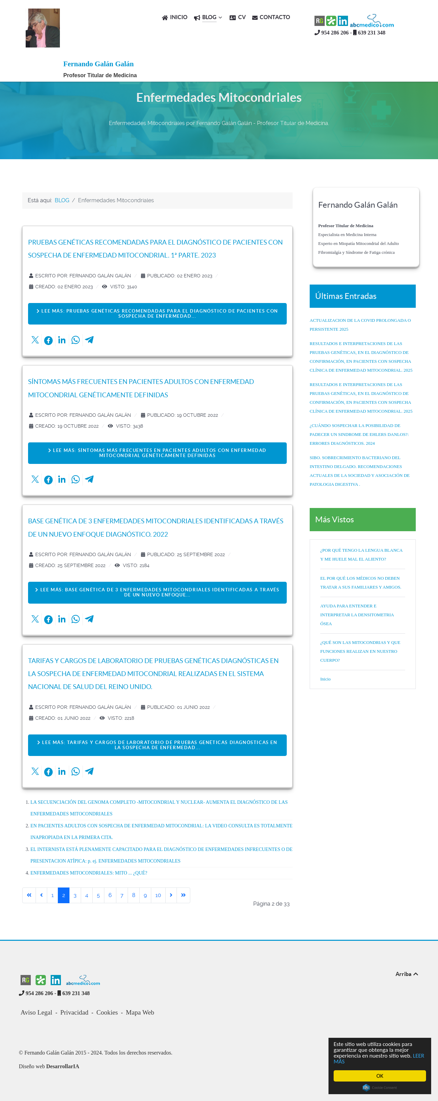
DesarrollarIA (62, 1066)
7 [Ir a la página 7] (122, 895)
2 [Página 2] (63, 895)
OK (379, 1075)
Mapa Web (140, 1012)
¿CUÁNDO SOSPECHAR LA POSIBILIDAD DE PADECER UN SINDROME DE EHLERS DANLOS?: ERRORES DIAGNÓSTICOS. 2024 (359, 434)
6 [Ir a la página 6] (110, 895)
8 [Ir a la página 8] (133, 895)
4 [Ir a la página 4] (86, 895)
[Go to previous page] (41, 895)
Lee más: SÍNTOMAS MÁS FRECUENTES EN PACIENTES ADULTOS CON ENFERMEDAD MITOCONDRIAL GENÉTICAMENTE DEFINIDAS (157, 453)
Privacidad (74, 1012)
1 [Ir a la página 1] (52, 895)
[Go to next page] (171, 895)
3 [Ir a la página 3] (75, 895)
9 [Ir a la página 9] (145, 895)
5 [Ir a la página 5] (98, 895)
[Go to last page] (183, 895)
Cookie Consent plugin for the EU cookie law (380, 1087)
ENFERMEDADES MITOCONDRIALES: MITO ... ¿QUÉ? (88, 873)
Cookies (107, 1012)
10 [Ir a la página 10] (158, 895)
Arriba (407, 974)
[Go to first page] (29, 895)
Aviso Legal (36, 1012)
